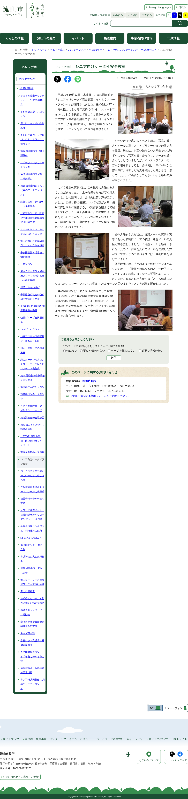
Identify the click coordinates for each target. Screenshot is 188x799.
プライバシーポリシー (77, 739)
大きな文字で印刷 (156, 86)
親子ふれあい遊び (30, 287)
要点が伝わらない (94, 350)
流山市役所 (7, 753)
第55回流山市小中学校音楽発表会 (32, 377)
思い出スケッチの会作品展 (32, 125)
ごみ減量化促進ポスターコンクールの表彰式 (32, 489)
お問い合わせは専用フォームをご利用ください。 (101, 395)
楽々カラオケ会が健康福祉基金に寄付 (32, 623)
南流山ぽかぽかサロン (32, 387)
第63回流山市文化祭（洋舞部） (31, 176)
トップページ (39, 49)
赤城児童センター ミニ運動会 (31, 612)
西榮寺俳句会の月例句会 (32, 396)
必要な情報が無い (152, 350)
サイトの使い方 (158, 739)
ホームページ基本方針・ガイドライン (119, 739)
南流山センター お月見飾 (31, 547)
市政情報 (173, 38)
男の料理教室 (27, 591)
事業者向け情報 (141, 38)
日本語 (182, 7)
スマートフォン (173, 708)
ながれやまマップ (148, 760)
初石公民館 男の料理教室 (32, 350)
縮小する (117, 15)
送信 (113, 357)
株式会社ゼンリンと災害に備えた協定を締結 (32, 600)
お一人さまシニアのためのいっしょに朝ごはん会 (32, 475)
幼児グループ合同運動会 (32, 319)
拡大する (146, 15)
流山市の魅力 (46, 38)
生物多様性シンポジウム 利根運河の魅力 (32, 528)
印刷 (135, 86)
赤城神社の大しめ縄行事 (32, 558)
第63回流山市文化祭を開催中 (32, 153)
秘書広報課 (89, 381)
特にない (71, 350)
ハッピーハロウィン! (31, 329)
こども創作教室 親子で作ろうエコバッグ (32, 408)
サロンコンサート (30, 264)
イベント (78, 38)
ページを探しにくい (123, 350)
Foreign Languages (159, 7)
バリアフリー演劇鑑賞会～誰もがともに (32, 338)
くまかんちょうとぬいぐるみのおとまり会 (32, 231)
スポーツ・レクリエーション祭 (32, 164)
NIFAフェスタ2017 (30, 537)
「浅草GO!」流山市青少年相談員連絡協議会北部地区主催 (32, 218)
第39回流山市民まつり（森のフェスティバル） (32, 190)
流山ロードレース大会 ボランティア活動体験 (33, 582)
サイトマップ (11, 739)
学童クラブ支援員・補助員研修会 (32, 642)
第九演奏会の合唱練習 (32, 417)
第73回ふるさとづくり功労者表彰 (32, 427)
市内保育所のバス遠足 (32, 452)
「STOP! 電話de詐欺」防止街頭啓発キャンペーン (32, 441)
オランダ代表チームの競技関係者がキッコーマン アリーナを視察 (32, 515)
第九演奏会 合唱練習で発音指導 (32, 670)
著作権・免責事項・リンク (41, 739)
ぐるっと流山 (57, 49)
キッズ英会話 (27, 633)
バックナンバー (77, 49)
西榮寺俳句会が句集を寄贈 (32, 500)
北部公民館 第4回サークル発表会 (31, 204)
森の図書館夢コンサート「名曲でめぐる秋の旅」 (32, 656)
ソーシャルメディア (176, 760)
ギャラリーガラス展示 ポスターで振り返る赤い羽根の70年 (33, 276)
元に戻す (131, 15)
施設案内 (110, 38)
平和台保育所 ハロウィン (32, 114)
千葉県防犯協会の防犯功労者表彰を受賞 (32, 296)
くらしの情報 (14, 38)
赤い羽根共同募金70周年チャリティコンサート (32, 684)
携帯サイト (180, 739)
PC (151, 708)
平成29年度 (95, 49)
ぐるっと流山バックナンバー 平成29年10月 (131, 49)
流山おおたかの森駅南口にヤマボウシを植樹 (32, 243)
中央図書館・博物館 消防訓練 (32, 254)
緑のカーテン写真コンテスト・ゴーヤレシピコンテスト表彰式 (32, 364)
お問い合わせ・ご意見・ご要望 (21, 776)
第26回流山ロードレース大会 (32, 570)
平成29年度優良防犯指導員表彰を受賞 (32, 308)
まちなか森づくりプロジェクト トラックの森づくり (32, 139)
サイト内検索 (101, 23)
